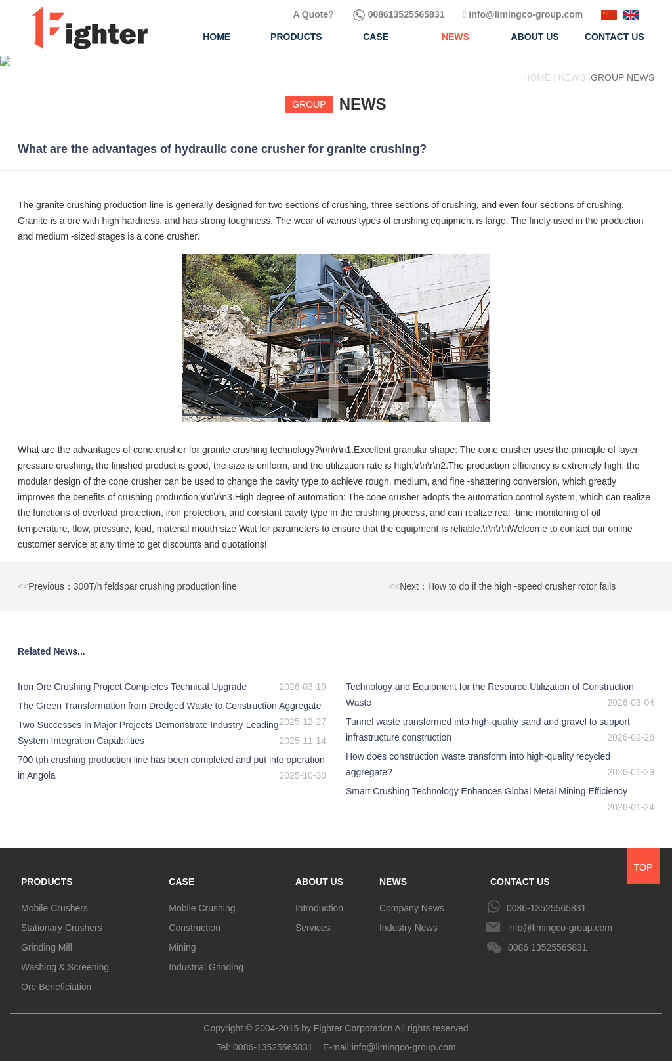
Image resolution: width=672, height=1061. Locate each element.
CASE (181, 871)
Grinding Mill (46, 937)
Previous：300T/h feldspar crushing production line (127, 576)
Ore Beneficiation (56, 976)
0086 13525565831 (547, 937)
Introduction (319, 897)
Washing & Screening (65, 956)
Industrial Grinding (206, 956)
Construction (194, 917)
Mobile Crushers (54, 897)
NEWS (393, 871)
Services (313, 917)
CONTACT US (520, 871)
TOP (643, 857)
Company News (411, 897)
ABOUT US (319, 871)
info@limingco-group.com (523, 14)
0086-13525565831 (546, 897)
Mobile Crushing (202, 897)
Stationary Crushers (61, 917)
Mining (182, 937)
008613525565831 (398, 14)
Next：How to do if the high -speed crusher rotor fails (502, 576)
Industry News (408, 917)
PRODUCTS (47, 871)
